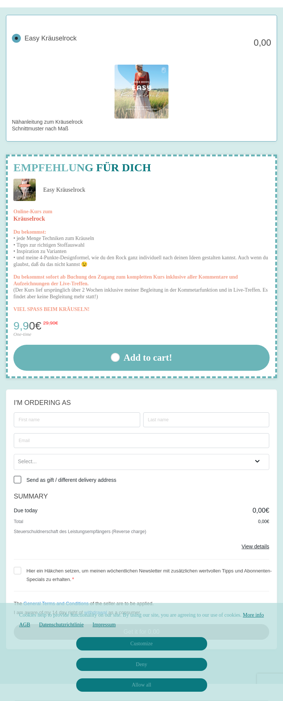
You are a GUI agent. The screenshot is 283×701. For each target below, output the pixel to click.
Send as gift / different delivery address (71, 480)
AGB (24, 624)
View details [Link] (255, 546)
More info (253, 615)
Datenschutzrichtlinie (61, 624)
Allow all (141, 685)
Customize (142, 643)
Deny (141, 664)
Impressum (104, 624)
